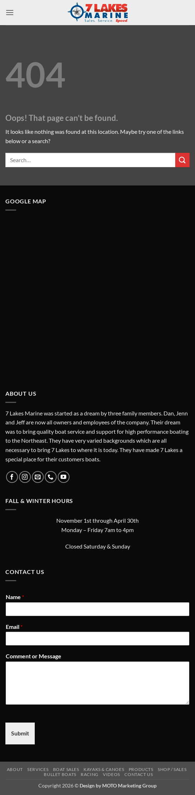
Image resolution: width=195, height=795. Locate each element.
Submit (20, 733)
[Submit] (182, 160)
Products (141, 769)
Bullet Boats (60, 774)
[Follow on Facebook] (12, 477)
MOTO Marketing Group (129, 785)
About (15, 769)
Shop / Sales (172, 769)
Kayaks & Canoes (104, 769)
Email (14, 626)
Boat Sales (66, 769)
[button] (9, 12)
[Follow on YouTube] (64, 477)
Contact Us (138, 774)
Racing (90, 774)
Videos (111, 774)
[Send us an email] (38, 477)
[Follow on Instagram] (25, 477)
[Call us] (51, 477)
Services (37, 769)
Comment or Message (33, 656)
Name (15, 596)
